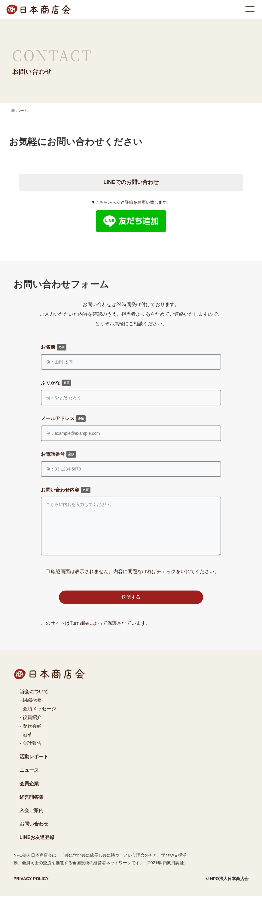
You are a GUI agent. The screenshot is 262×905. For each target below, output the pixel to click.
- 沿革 (26, 743)
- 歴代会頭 (31, 735)
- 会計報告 (31, 752)
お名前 (53, 347)
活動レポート (34, 765)
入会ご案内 (32, 819)
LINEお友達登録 (37, 846)
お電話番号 (58, 454)
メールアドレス (63, 418)
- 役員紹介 (31, 726)
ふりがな (56, 383)
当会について (34, 700)
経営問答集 (32, 806)
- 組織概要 (31, 708)
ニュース (29, 779)
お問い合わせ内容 (65, 490)
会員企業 (29, 792)
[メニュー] (250, 9)
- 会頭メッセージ (38, 717)
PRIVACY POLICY (31, 887)
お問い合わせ (34, 832)
